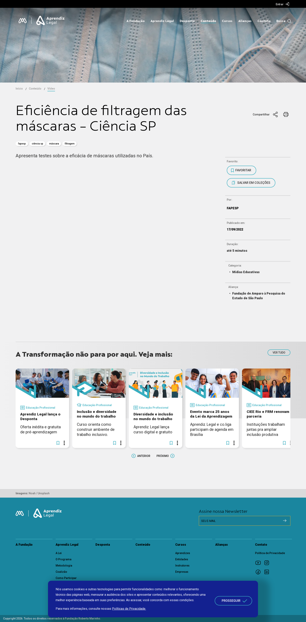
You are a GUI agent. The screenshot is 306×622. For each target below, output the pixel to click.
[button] (58, 442)
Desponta (187, 21)
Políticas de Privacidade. (129, 609)
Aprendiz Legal (162, 21)
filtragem (70, 143)
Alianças (245, 21)
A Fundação (135, 21)
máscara (54, 143)
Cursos (227, 21)
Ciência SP (37, 143)
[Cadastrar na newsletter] (284, 520)
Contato (263, 21)
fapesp (22, 143)
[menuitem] (282, 4)
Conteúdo (208, 21)
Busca (281, 21)
